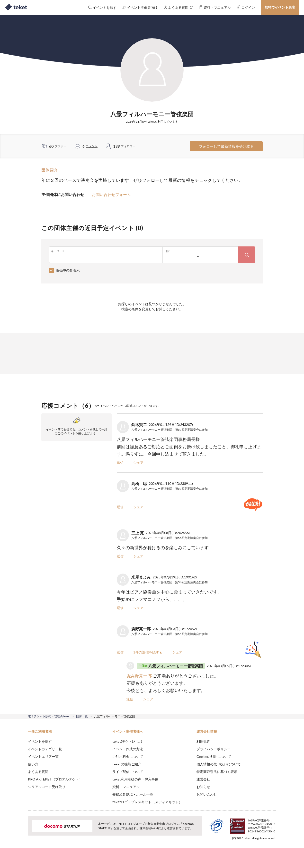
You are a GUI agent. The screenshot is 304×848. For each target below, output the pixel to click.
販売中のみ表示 (68, 270)
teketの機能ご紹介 (126, 764)
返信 (120, 462)
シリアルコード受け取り (46, 787)
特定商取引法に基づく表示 (217, 772)
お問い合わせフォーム (111, 194)
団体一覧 (82, 716)
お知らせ (203, 787)
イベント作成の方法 (127, 749)
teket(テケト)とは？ (127, 741)
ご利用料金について (127, 756)
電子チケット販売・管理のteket (49, 716)
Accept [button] (273, 824)
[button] (20, 830)
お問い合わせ (207, 794)
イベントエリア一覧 (43, 756)
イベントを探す (40, 741)
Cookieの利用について (214, 756)
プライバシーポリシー (214, 749)
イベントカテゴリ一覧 (45, 749)
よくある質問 (38, 772)
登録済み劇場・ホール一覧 (132, 794)
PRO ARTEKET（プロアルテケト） (55, 779)
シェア (138, 462)
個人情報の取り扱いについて (219, 764)
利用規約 (203, 741)
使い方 (33, 764)
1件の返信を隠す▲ (147, 652)
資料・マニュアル (126, 787)
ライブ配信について (127, 772)
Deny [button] (248, 824)
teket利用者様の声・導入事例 (135, 779)
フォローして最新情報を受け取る (226, 146)
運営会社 (203, 779)
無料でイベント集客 (280, 7)
